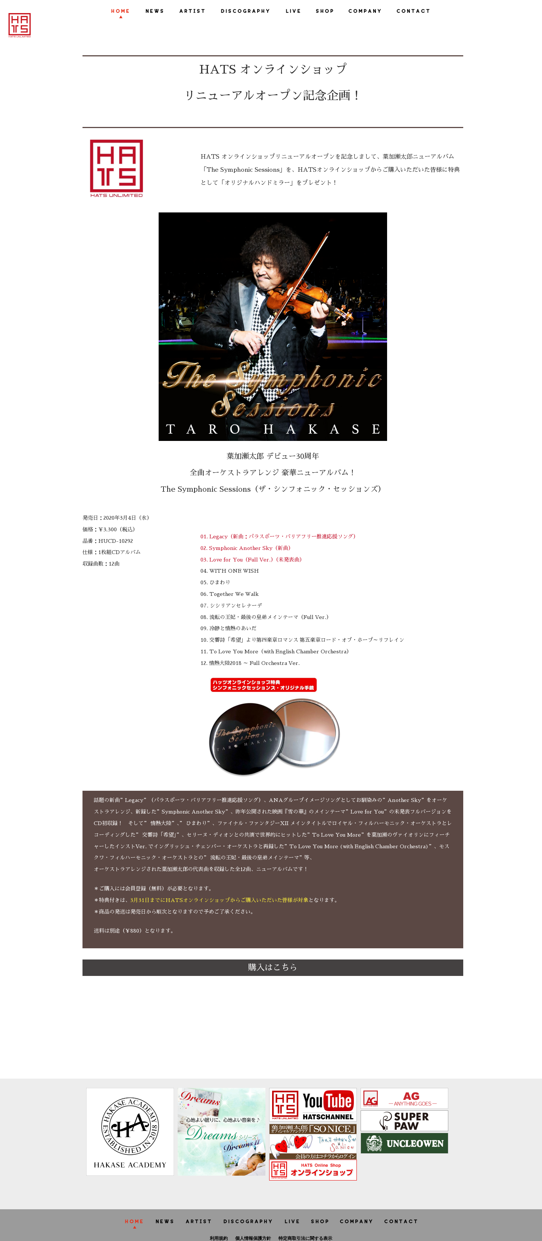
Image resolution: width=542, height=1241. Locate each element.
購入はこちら (273, 968)
